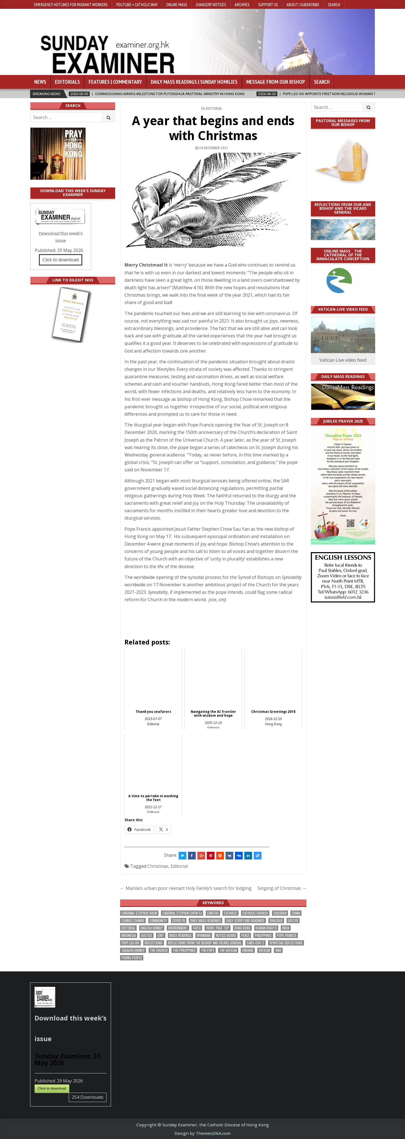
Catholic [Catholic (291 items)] (230, 913)
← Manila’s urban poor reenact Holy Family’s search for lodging (186, 888)
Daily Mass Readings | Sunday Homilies (194, 81)
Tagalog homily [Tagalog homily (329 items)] (133, 950)
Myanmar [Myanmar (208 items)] (204, 935)
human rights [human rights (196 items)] (266, 928)
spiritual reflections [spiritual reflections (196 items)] (286, 942)
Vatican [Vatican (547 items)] (264, 950)
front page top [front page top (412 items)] (217, 928)
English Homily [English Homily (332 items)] (152, 928)
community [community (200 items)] (158, 920)
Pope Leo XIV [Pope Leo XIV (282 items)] (130, 942)
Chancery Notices (211, 4)
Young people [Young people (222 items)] (131, 957)
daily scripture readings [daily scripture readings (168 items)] (245, 920)
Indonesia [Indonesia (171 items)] (128, 935)
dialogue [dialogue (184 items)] (276, 920)
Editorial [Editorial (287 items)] (128, 928)
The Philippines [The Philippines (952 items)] (184, 950)
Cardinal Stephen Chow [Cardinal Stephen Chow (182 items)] (139, 913)
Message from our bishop (275, 81)
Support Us (268, 4)
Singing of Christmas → (282, 888)
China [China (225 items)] (296, 913)
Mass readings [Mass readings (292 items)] (180, 935)
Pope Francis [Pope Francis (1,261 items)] (287, 935)
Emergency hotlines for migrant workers (71, 4)
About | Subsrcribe (303, 4)
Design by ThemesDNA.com (202, 1133)
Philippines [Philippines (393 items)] (263, 935)
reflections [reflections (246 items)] (154, 942)
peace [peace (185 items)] (245, 935)
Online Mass (176, 4)
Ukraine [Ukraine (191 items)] (247, 950)
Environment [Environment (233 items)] (178, 928)
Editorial (214, 109)
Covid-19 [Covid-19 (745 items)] (178, 920)
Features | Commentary (115, 81)
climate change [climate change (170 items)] (132, 920)
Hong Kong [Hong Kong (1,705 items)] (242, 928)
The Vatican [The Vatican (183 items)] (228, 950)
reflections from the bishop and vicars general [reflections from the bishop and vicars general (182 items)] (205, 942)
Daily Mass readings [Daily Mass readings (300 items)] (205, 920)
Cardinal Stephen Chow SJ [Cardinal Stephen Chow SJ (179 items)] (182, 913)
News (40, 81)
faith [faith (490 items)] (197, 928)
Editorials (67, 81)
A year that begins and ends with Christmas (213, 128)
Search (334, 4)
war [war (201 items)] (278, 950)
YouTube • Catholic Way (137, 4)
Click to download (61, 260)
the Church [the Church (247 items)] (159, 950)
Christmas (157, 866)
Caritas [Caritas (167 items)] (213, 913)
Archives (242, 4)
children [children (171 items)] (280, 913)
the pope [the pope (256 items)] (207, 950)
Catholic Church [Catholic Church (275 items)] (255, 913)
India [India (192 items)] (285, 928)
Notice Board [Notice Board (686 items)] (226, 935)
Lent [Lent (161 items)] (160, 935)
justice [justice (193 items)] (146, 935)
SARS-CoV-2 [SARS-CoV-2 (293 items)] (255, 942)
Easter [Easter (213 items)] (293, 920)
